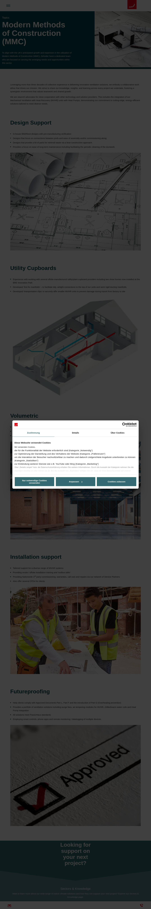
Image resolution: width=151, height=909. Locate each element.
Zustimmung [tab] (33, 432)
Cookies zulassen (116, 481)
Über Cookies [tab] (117, 432)
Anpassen (75, 481)
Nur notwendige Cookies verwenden (34, 481)
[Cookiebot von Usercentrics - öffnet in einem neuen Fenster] (124, 424)
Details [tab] (75, 432)
